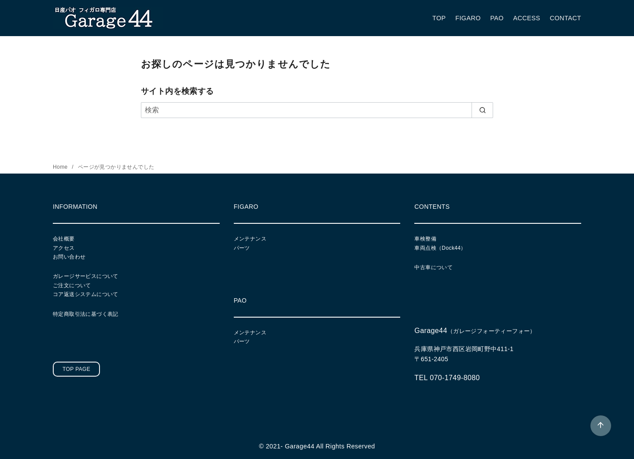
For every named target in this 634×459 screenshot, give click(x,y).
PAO (497, 18)
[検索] (317, 110)
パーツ (242, 248)
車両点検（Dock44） (440, 248)
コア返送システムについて (85, 294)
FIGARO (468, 18)
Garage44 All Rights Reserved (330, 446)
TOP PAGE (76, 369)
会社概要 (64, 239)
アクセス (64, 248)
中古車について (433, 267)
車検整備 (425, 239)
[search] (482, 110)
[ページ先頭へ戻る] (600, 425)
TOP (439, 18)
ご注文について (72, 285)
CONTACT (565, 18)
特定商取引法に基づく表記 (85, 314)
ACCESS (527, 18)
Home (61, 167)
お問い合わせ (69, 257)
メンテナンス (250, 239)
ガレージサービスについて (85, 276)
